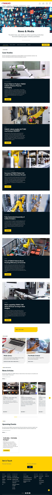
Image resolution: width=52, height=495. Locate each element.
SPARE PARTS (16, 481)
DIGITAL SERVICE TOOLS (17, 479)
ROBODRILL (6, 479)
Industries (11, 5)
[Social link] (26, 491)
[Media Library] (10, 354)
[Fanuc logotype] (9, 3)
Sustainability (40, 480)
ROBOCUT (5, 480)
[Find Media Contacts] (34, 354)
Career (30, 5)
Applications (17, 5)
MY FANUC (15, 487)
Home (5, 8)
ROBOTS (5, 477)
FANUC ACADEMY (26, 474)
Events (34, 478)
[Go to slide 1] (16, 415)
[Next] (48, 396)
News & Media (10, 8)
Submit (30, 465)
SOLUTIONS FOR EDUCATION (28, 476)
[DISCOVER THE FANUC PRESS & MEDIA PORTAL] (14, 345)
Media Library (43, 44)
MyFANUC (42, 3)
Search (39, 3)
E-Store (15, 485)
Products (6, 5)
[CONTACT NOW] (37, 345)
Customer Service (24, 5)
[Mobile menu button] (2, 3)
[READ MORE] (12, 387)
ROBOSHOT (6, 482)
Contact (46, 3)
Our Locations (40, 479)
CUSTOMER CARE (16, 474)
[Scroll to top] (47, 489)
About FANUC (40, 474)
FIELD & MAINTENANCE (17, 476)
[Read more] (30, 387)
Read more (12, 99)
